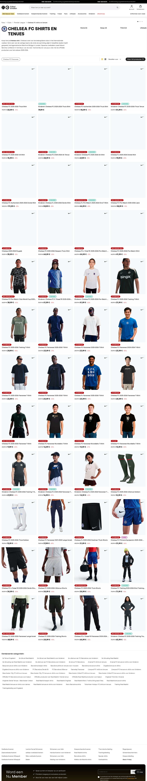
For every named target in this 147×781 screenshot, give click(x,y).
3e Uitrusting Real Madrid (110, 658)
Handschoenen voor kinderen (60, 752)
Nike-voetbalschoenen (33, 756)
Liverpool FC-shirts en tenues (98, 669)
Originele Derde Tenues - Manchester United (17, 680)
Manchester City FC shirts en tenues (14, 673)
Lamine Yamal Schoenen (34, 749)
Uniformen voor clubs (137, 14)
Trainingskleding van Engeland (12, 688)
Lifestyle (73, 14)
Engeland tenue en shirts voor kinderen (15, 669)
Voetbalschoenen (23, 14)
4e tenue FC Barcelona (76, 662)
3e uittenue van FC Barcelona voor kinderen (50, 662)
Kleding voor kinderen (57, 759)
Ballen (28, 759)
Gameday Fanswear (77, 669)
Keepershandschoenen (39, 14)
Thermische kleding (105, 749)
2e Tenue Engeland (8, 658)
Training (52, 14)
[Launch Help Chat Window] (140, 772)
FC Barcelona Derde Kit (41, 669)
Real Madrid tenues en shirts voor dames (16, 684)
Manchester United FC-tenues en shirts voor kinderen (117, 673)
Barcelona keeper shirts (39, 666)
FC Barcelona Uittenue (59, 669)
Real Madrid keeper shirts (44, 680)
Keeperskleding (128, 756)
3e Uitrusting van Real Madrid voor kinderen (17, 662)
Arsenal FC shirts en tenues (97, 662)
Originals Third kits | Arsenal (114, 677)
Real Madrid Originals (64, 680)
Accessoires (82, 14)
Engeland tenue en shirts (112, 666)
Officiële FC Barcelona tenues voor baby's (16, 677)
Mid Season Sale (8, 14)
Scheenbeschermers (130, 752)
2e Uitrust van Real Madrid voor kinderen (50, 658)
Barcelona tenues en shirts (91, 666)
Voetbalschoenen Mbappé (11, 756)
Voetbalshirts (102, 759)
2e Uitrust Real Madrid (26, 658)
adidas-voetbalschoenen (34, 752)
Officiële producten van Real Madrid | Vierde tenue (51, 677)
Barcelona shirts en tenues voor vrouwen (64, 666)
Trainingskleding (104, 752)
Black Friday (127, 759)
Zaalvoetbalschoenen (9, 752)
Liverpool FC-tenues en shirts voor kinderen (126, 669)
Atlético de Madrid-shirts (82, 759)
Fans (65, 14)
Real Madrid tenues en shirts (116, 680)
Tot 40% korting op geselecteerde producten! (70, 1)
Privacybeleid (130, 778)
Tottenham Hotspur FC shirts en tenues (98, 684)
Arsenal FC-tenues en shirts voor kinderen (124, 662)
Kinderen (92, 14)
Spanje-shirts (103, 756)
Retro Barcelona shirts (73, 684)
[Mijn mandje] (140, 7)
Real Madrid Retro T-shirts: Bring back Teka (89, 680)
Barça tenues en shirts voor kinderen (14, 666)
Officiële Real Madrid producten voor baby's (87, 677)
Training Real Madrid (121, 684)
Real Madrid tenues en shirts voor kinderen (48, 684)
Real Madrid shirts (80, 752)
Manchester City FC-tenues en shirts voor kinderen (48, 673)
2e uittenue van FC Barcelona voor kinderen (83, 658)
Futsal (60, 14)
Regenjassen (127, 749)
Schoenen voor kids (57, 749)
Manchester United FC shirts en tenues (82, 673)
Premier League (19, 22)
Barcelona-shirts (80, 756)
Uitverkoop (101, 14)
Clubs (9, 22)
